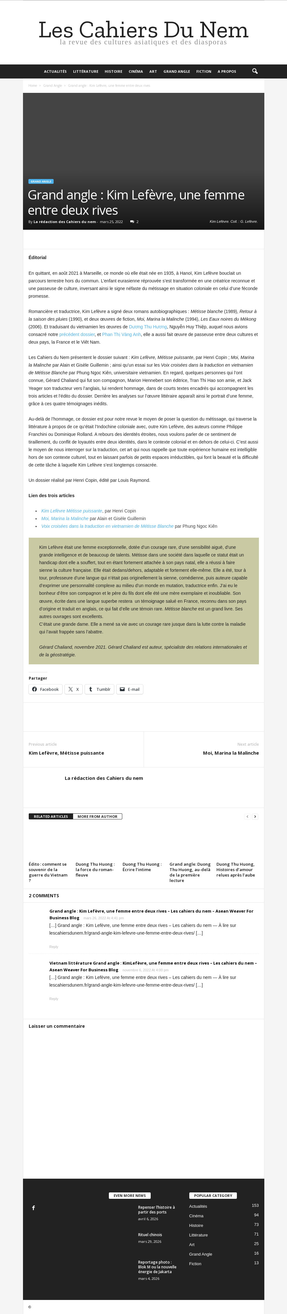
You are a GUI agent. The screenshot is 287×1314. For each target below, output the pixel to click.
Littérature (85, 71)
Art (153, 71)
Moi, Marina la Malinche (65, 518)
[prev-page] (247, 816)
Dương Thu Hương (148, 326)
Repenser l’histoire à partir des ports (156, 1210)
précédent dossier (77, 334)
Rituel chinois (150, 1234)
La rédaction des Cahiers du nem (65, 221)
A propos (227, 71)
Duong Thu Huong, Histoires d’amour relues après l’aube (235, 869)
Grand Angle (176, 71)
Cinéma (136, 71)
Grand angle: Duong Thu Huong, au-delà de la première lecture (190, 872)
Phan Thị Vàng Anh (121, 334)
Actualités (55, 71)
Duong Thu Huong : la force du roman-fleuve (95, 869)
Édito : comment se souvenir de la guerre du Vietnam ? (48, 872)
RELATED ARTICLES (51, 816)
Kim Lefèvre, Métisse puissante (66, 753)
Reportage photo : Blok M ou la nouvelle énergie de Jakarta (157, 1266)
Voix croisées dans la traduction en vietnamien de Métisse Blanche (108, 526)
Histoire (113, 71)
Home (32, 85)
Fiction (203, 71)
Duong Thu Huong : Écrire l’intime (142, 866)
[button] (255, 71)
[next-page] (255, 816)
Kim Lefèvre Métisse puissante (72, 510)
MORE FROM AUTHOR (97, 816)
